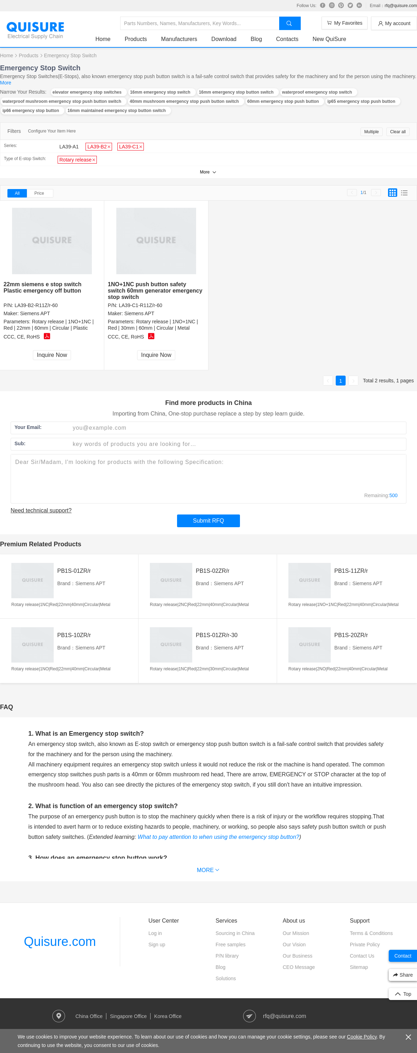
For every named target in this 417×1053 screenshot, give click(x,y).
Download (223, 39)
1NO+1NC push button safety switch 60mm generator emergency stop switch (155, 290)
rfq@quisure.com (400, 5)
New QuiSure (329, 39)
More (5, 83)
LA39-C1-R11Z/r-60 (140, 305)
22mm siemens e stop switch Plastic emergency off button (43, 287)
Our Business (297, 956)
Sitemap (359, 967)
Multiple (371, 131)
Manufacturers (179, 39)
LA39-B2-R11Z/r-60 (36, 305)
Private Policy (365, 944)
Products (136, 39)
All (17, 193)
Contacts (287, 39)
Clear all (398, 131)
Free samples (231, 944)
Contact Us (362, 956)
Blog (256, 39)
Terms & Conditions (371, 933)
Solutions (226, 978)
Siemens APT (35, 313)
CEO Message (299, 967)
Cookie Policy (362, 1037)
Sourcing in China (235, 933)
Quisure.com (60, 941)
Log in (155, 933)
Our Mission (296, 933)
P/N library (227, 956)
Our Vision (294, 944)
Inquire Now (52, 355)
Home (103, 39)
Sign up (156, 944)
